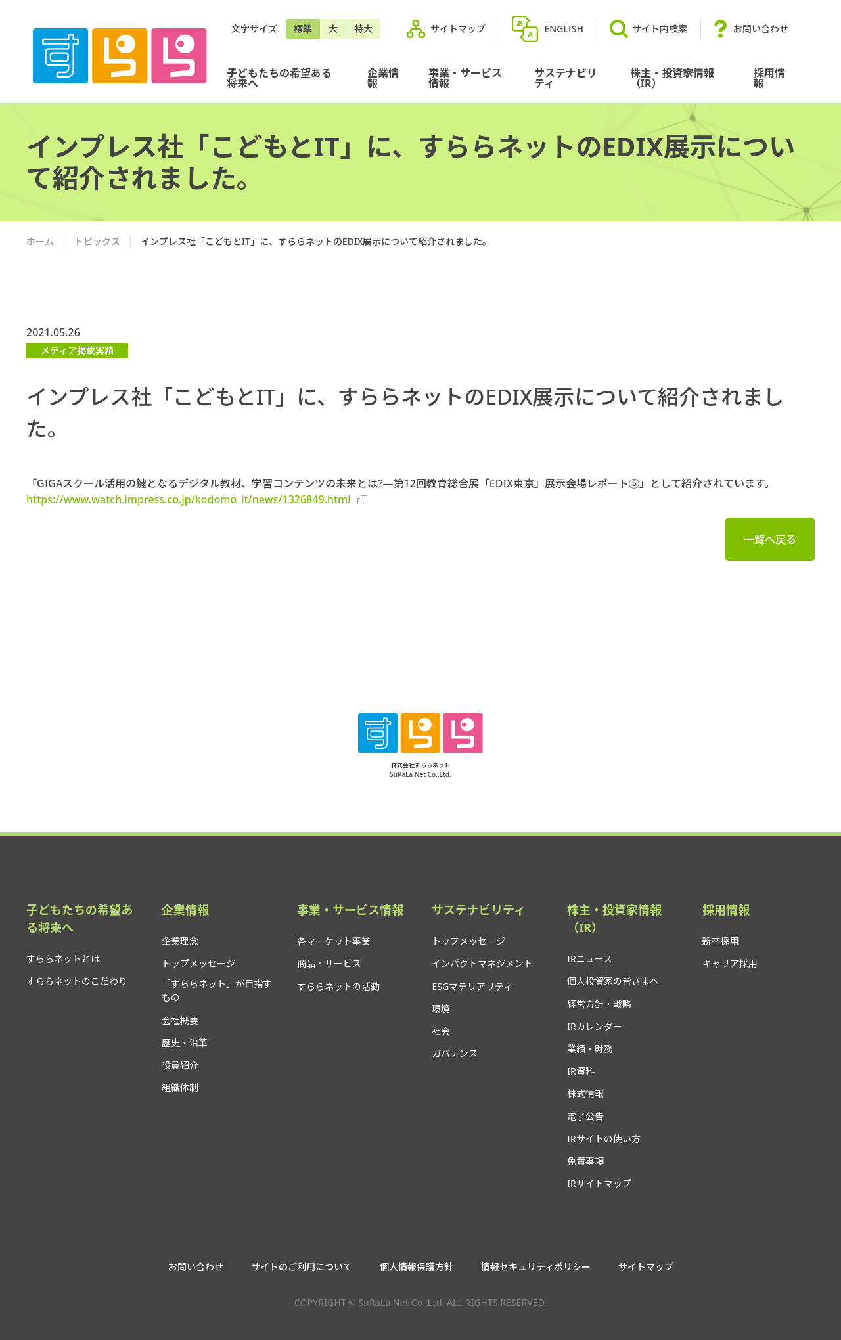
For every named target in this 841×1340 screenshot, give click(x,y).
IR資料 (580, 1071)
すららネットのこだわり (76, 981)
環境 (441, 1008)
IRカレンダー (594, 1026)
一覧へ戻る (770, 539)
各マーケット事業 (334, 941)
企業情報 (383, 78)
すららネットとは (63, 958)
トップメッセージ (198, 963)
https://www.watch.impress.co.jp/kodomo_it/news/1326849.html (196, 499)
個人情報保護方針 (416, 1267)
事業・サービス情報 (465, 78)
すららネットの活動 (338, 986)
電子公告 (585, 1116)
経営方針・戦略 (599, 1004)
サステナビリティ (565, 78)
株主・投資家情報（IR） (672, 78)
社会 (441, 1031)
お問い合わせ (760, 28)
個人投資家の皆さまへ (613, 981)
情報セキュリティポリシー (536, 1267)
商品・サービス (329, 963)
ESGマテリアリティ (472, 986)
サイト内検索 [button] (648, 29)
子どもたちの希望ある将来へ (279, 78)
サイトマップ (458, 28)
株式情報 (585, 1093)
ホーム (40, 241)
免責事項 (585, 1161)
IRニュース (589, 958)
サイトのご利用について (301, 1267)
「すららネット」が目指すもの (217, 990)
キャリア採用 (730, 963)
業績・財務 (590, 1048)
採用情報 (769, 78)
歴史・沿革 (185, 1043)
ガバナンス (455, 1053)
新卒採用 (720, 941)
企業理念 (180, 941)
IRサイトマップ (599, 1183)
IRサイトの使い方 (603, 1138)
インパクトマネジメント (482, 963)
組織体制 (180, 1087)
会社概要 (180, 1020)
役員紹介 (180, 1065)
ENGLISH (564, 28)
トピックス (97, 241)
